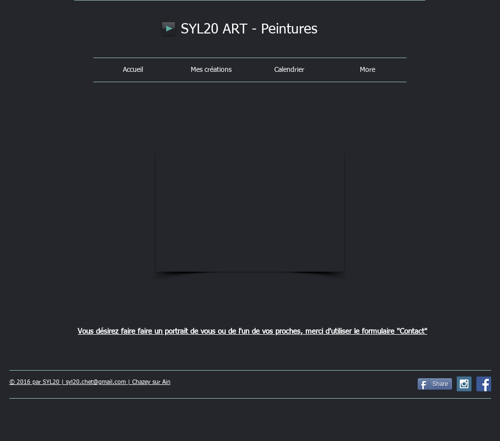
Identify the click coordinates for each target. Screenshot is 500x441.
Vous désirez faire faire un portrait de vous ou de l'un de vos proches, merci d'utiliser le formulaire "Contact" (252, 331)
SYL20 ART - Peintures (249, 29)
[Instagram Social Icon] (464, 384)
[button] (250, 212)
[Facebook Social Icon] (483, 384)
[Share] (434, 384)
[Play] (168, 28)
